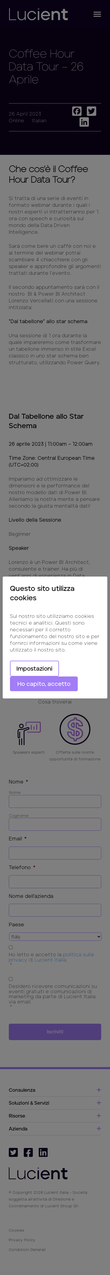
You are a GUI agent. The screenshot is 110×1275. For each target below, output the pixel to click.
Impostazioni (34, 668)
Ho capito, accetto (43, 683)
